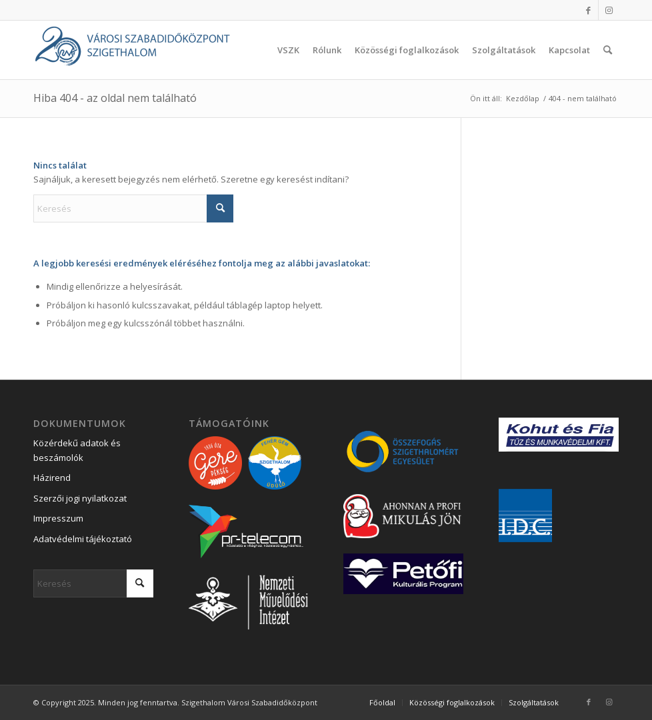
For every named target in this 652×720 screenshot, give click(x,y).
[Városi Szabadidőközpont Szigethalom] (133, 50)
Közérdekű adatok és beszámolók (77, 450)
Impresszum (58, 518)
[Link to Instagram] (609, 10)
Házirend (52, 478)
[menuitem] (288, 50)
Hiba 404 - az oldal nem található (115, 98)
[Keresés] (608, 50)
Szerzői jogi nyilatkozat (80, 498)
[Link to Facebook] (588, 10)
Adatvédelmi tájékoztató (82, 539)
